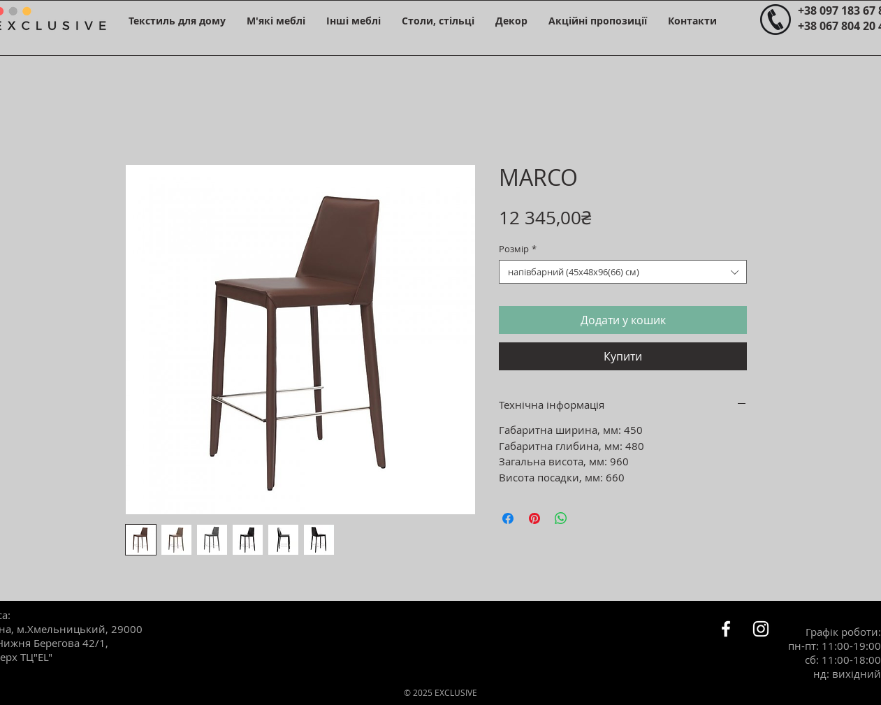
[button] (177, 20)
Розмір (518, 248)
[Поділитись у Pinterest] (534, 518)
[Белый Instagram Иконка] (760, 628)
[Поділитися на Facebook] (508, 518)
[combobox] (623, 272)
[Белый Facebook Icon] (725, 628)
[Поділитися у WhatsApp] (561, 518)
